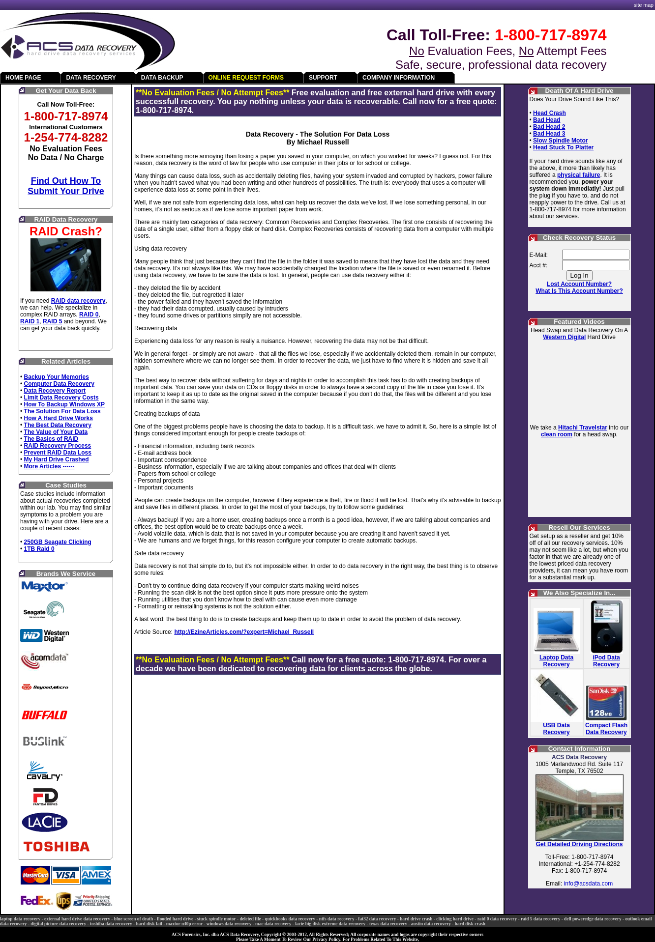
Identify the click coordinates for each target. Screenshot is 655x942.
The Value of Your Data (56, 431)
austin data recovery (431, 923)
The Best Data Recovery (57, 425)
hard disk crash (470, 923)
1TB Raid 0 (39, 548)
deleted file (250, 918)
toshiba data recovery (111, 923)
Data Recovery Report (55, 390)
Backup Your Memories (56, 376)
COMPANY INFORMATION (398, 77)
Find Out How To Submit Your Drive (66, 186)
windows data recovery (229, 923)
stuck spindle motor (216, 918)
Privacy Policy (326, 939)
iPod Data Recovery (606, 661)
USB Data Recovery (556, 729)
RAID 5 (52, 321)
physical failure (578, 174)
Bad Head (546, 119)
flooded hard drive (175, 918)
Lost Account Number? (579, 284)
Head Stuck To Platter (563, 147)
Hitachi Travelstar (582, 427)
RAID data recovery (78, 300)
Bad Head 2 (549, 126)
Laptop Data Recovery (556, 661)
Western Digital (564, 337)
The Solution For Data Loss (62, 411)
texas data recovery (388, 923)
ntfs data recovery (337, 918)
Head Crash (549, 113)
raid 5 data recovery (540, 918)
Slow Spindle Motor (560, 140)
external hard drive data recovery (77, 918)
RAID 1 (29, 321)
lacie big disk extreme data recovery (330, 923)
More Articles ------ (49, 466)
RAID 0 (88, 314)
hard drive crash (416, 918)
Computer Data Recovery (59, 383)
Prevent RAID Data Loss (57, 452)
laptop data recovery (20, 918)
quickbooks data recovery (290, 918)
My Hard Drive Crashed (56, 459)
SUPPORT (323, 77)
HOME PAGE (23, 77)
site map (644, 5)
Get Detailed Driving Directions (579, 844)
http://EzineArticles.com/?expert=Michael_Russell (244, 631)
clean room (556, 434)
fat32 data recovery (377, 918)
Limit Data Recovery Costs (61, 397)
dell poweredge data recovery (593, 918)
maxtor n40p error (184, 923)
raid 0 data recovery (497, 918)
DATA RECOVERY (91, 77)
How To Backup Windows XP (64, 404)
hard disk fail (149, 923)
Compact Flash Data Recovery (606, 729)
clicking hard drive (455, 918)
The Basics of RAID (51, 438)
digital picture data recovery (58, 923)
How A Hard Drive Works (58, 418)
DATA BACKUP (162, 77)
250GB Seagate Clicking (57, 542)
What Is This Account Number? (579, 290)
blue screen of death (133, 918)
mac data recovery (273, 923)
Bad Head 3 (549, 133)
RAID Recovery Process (57, 445)
